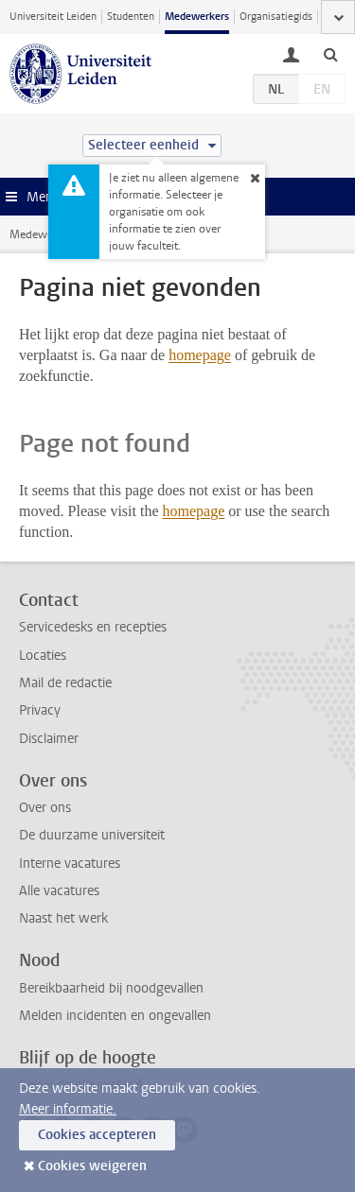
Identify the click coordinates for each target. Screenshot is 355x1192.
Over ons (45, 808)
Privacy (40, 710)
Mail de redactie (65, 683)
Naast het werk (63, 918)
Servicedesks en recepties (93, 627)
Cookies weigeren (92, 1166)
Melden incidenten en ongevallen (115, 1016)
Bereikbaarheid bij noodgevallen (111, 988)
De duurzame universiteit (92, 835)
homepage (200, 355)
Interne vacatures (69, 863)
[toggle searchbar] (330, 54)
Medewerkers (197, 16)
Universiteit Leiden (53, 16)
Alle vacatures (59, 891)
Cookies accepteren (97, 1135)
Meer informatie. (67, 1109)
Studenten (130, 16)
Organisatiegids (276, 16)
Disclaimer (49, 739)
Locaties (42, 656)
